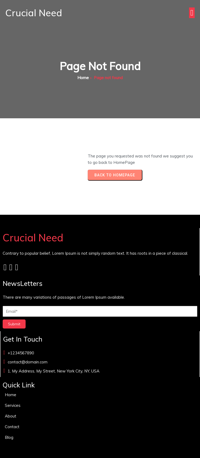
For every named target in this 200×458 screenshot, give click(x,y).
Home (83, 77)
